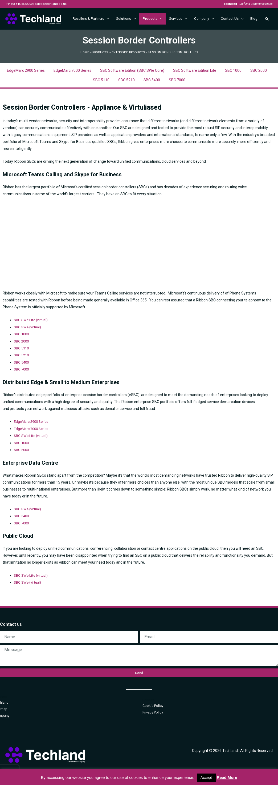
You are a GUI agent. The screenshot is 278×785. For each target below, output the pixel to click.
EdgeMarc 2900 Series (26, 85)
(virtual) (43, 335)
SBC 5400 (152, 95)
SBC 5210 (126, 95)
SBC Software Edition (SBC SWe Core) (132, 85)
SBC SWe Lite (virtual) (32, 449)
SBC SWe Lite (25, 335)
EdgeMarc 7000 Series (72, 85)
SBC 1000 (233, 85)
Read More (227, 777)
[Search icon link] (266, 36)
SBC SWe (22, 342)
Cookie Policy (152, 718)
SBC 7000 (177, 95)
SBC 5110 (101, 95)
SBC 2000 (258, 85)
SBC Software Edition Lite (194, 85)
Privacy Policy (152, 725)
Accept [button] (206, 777)
